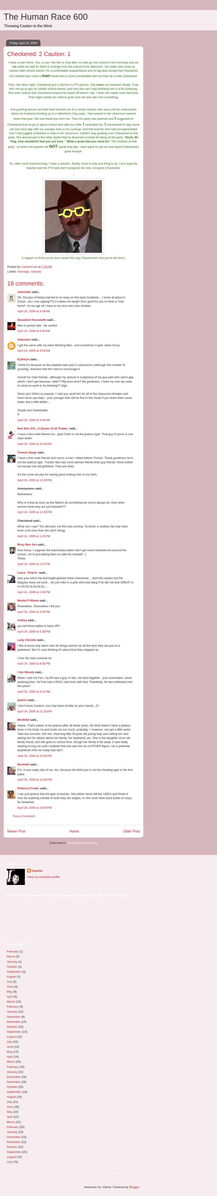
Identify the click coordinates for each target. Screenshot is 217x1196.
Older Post (131, 831)
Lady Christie (26, 640)
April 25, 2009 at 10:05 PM (34, 756)
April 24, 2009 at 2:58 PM (33, 592)
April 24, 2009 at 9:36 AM (33, 420)
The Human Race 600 (46, 17)
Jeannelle (24, 292)
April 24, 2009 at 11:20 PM (34, 711)
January (12, 961)
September (14, 971)
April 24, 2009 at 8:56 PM (33, 663)
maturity (36, 271)
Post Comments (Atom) (82, 843)
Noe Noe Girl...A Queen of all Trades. (42, 428)
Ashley (22, 620)
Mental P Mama (28, 600)
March (11, 956)
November (13, 1021)
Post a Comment (24, 816)
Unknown (24, 339)
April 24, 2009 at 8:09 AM (33, 311)
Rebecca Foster (28, 788)
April (10, 996)
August (11, 976)
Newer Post (16, 831)
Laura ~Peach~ (27, 572)
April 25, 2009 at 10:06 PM (34, 779)
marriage (23, 271)
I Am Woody (25, 672)
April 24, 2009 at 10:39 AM (34, 444)
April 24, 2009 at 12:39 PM (34, 512)
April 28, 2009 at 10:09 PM (34, 807)
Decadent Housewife (31, 320)
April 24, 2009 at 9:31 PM (33, 691)
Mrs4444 (23, 719)
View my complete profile (43, 877)
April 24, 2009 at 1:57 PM (33, 564)
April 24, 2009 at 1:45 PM (33, 536)
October (12, 966)
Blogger (134, 1187)
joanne (22, 700)
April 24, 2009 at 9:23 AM (33, 350)
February (13, 951)
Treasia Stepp (27, 452)
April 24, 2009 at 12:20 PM (34, 480)
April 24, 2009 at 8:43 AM (33, 331)
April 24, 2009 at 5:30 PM (33, 631)
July (9, 981)
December (13, 1016)
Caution (37, 870)
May (9, 991)
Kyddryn (23, 359)
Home (74, 831)
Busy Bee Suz (27, 544)
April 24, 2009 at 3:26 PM (33, 612)
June (10, 986)
